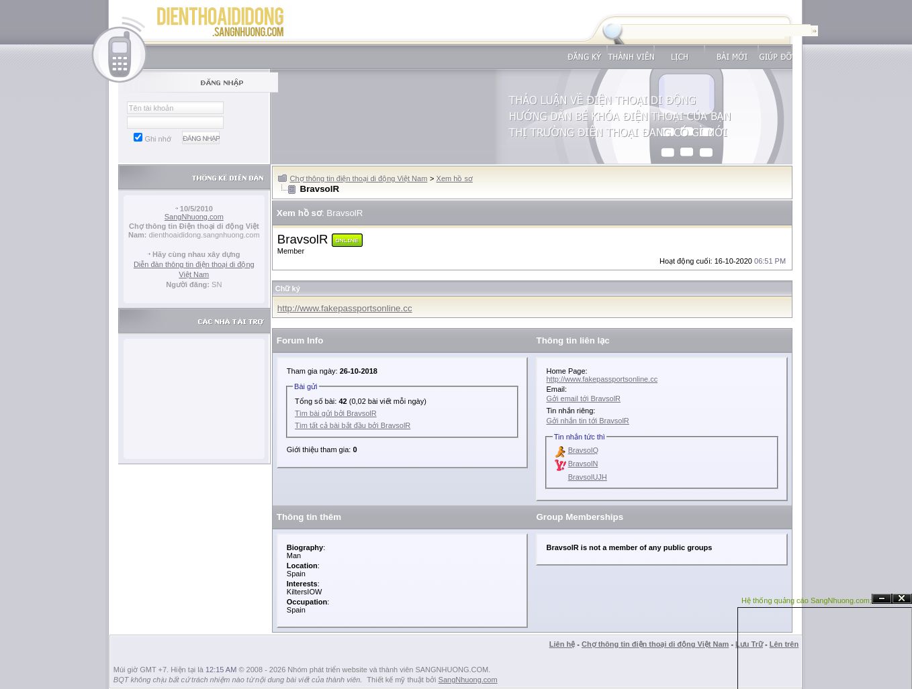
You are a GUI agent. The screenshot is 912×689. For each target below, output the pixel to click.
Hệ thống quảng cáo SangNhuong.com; (806, 600)
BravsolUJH (587, 477)
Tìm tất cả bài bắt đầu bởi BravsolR (352, 425)
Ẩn (882, 599)
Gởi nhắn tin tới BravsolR (587, 421)
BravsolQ (583, 450)
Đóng (902, 599)
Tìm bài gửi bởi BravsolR (336, 413)
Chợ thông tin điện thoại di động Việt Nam (359, 178)
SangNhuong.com (194, 217)
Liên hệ (562, 644)
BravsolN (583, 464)
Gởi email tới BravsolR (583, 398)
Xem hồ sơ (455, 178)
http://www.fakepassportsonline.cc (344, 308)
